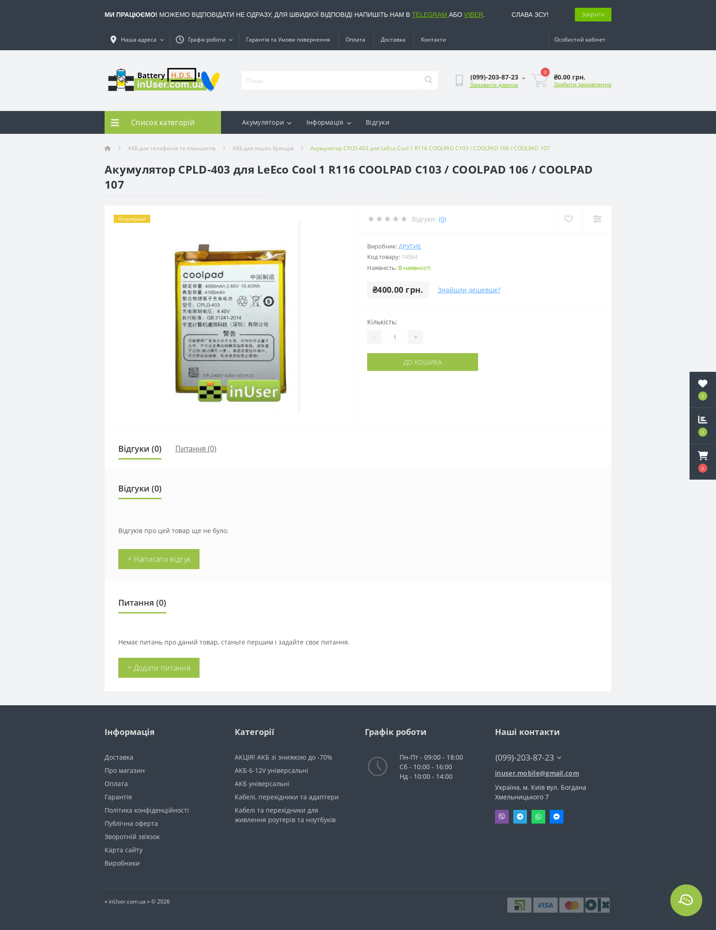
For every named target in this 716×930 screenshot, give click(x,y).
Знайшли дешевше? (469, 289)
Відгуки (378, 122)
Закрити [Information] (593, 14)
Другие (410, 246)
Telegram (520, 817)
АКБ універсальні (262, 783)
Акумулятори (267, 122)
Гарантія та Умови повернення (288, 39)
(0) (442, 219)
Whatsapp (538, 817)
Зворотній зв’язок (132, 836)
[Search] (428, 80)
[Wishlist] (568, 219)
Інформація (328, 122)
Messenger (556, 817)
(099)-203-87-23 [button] (528, 757)
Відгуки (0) (140, 448)
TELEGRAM (430, 14)
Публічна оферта (131, 823)
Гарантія (118, 797)
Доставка (393, 39)
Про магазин (125, 770)
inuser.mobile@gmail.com (537, 773)
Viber (502, 817)
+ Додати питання (158, 668)
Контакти (433, 39)
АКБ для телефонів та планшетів (172, 148)
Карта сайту (123, 849)
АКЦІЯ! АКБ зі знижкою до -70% (283, 757)
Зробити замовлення (582, 84)
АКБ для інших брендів (263, 148)
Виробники (122, 863)
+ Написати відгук (158, 559)
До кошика (423, 362)
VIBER (473, 14)
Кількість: (382, 321)
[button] (703, 462)
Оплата (355, 39)
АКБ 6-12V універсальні (271, 770)
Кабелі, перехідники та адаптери (287, 797)
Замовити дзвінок (494, 85)
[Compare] (597, 219)
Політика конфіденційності (147, 810)
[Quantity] (394, 337)
